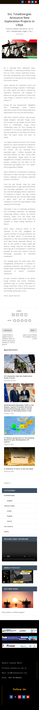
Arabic (9, 511)
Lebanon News (9, 506)
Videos (6, 532)
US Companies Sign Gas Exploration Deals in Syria (18, 377)
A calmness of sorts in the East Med (18, 469)
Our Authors (8, 526)
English (24, 31)
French (9, 521)
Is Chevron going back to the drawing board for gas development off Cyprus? (19, 440)
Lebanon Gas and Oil (20, 29)
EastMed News (16, 31)
